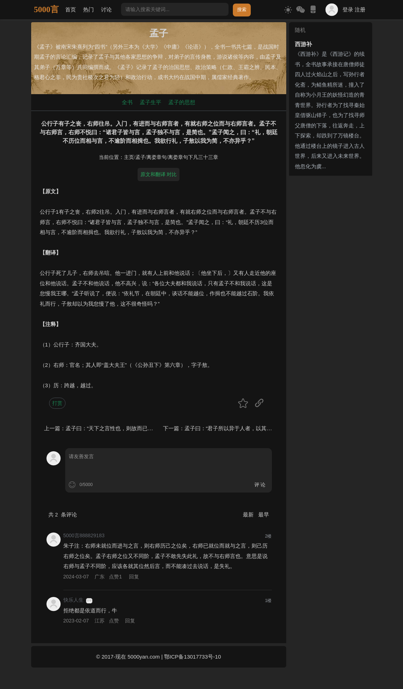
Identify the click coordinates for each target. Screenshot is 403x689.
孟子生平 (150, 102)
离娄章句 (157, 157)
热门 (88, 9)
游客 (89, 600)
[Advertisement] (330, 286)
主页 (129, 157)
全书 (127, 102)
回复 (134, 576)
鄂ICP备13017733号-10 (192, 657)
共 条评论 (62, 514)
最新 (249, 514)
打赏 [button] (57, 403)
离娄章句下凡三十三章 (193, 157)
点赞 (116, 576)
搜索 (241, 9)
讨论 (106, 9)
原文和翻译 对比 (158, 174)
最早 (263, 514)
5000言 (46, 9)
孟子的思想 (181, 102)
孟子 (140, 157)
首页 (70, 9)
